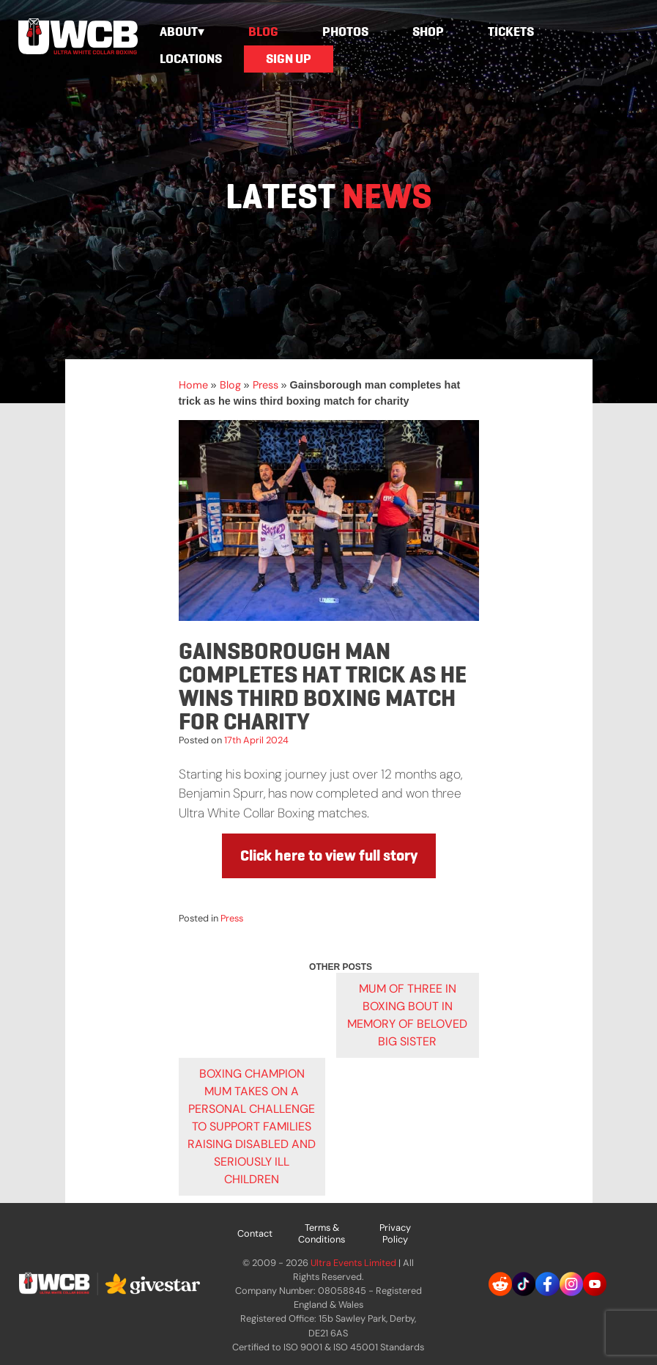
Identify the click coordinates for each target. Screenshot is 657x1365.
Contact (254, 1233)
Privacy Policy (395, 1233)
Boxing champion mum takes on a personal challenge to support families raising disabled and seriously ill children (252, 1126)
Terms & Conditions (321, 1233)
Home (193, 384)
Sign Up (288, 58)
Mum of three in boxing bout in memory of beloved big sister (407, 1015)
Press (265, 384)
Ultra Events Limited (353, 1263)
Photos (345, 31)
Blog (263, 31)
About (179, 31)
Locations (191, 58)
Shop (428, 31)
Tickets (511, 31)
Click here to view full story (328, 855)
